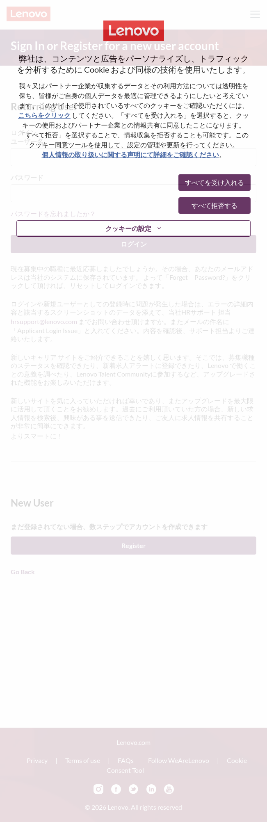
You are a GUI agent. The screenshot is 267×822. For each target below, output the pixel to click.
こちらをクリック (44, 115)
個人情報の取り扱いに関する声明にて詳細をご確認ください (130, 154)
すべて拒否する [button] (214, 205)
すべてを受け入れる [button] (214, 182)
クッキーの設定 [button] (128, 228)
